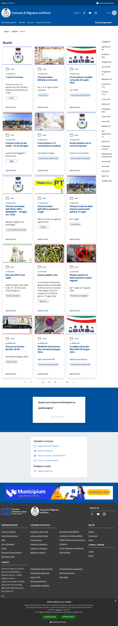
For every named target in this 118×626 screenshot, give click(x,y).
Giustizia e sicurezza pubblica (70, 535)
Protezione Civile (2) (106, 147)
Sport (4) (105, 176)
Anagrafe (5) (106, 61)
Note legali (63, 577)
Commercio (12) (106, 85)
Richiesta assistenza (38, 581)
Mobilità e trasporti (37, 552)
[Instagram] (93, 12)
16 (55, 382)
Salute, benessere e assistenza (71, 548)
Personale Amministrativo (11, 552)
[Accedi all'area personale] (105, 3)
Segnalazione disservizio (39, 573)
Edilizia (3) (106, 104)
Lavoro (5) (105, 121)
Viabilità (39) (106, 180)
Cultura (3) (106, 99)
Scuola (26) (106, 161)
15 (49, 382)
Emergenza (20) (106, 110)
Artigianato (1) (106, 73)
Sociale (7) (106, 171)
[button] (59, 622)
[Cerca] (114, 13)
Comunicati (92, 536)
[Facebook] (82, 12)
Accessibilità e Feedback (39, 585)
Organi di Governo (8, 531)
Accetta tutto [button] (50, 617)
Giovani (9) (106, 116)
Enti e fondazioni (8, 544)
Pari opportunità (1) (106, 134)
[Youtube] (87, 12)
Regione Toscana (7, 3)
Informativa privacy (67, 573)
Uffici (3, 540)
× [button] (115, 601)
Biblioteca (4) (107, 79)
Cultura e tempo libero (39, 536)
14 (43, 382)
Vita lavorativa (36, 540)
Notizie (91, 531)
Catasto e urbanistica (38, 548)
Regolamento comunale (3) (107, 155)
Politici (4, 548)
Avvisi (10, 69)
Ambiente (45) (105, 55)
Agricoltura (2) (106, 48)
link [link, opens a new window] (81, 612)
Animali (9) (106, 66)
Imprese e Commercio (38, 544)
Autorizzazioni (65, 552)
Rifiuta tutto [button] (68, 617)
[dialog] (59, 612)
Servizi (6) (105, 166)
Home (6, 31)
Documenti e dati (8, 556)
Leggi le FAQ (35, 577)
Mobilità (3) (106, 126)
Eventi (91, 555)
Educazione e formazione (69, 531)
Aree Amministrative (9, 536)
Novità (14, 31)
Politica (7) (106, 141)
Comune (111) (105, 93)
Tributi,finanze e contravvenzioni (72, 540)
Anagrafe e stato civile (39, 531)
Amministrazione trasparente (71, 568)
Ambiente (63, 544)
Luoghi (91, 551)
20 (67, 382)
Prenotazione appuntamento (41, 568)
